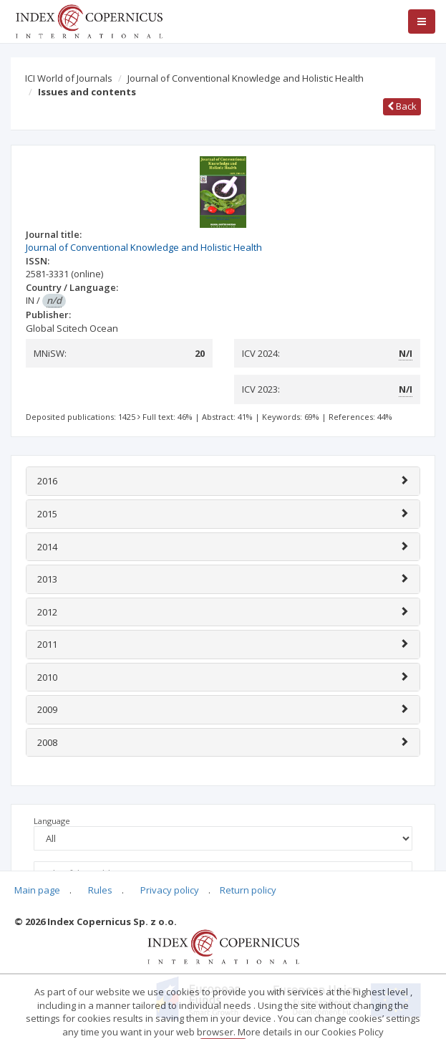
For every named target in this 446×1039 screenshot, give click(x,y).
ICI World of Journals (68, 78)
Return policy (248, 890)
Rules (100, 890)
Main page (37, 890)
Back (402, 106)
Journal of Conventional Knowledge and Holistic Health (245, 78)
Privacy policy (169, 890)
